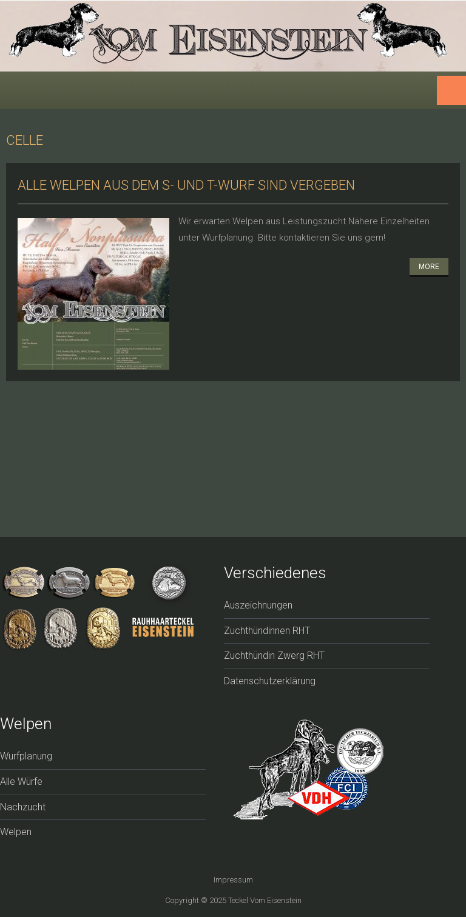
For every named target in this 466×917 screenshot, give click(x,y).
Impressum (233, 879)
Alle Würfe (21, 781)
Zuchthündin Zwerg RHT (274, 655)
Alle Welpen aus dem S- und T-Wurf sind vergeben (186, 185)
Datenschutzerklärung (270, 681)
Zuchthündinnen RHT (267, 630)
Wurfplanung (26, 756)
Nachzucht (23, 807)
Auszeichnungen (258, 605)
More (429, 266)
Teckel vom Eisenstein (265, 900)
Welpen (16, 832)
